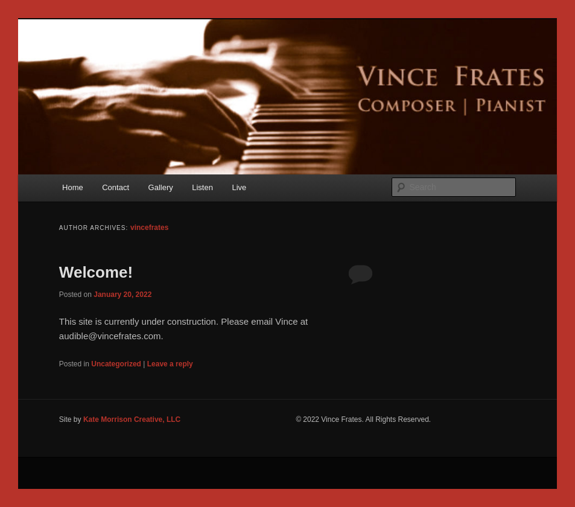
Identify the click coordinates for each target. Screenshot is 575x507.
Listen (202, 187)
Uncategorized (116, 364)
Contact (115, 187)
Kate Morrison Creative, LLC (131, 419)
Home (72, 187)
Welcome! (96, 272)
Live (239, 187)
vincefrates (149, 227)
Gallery (160, 187)
